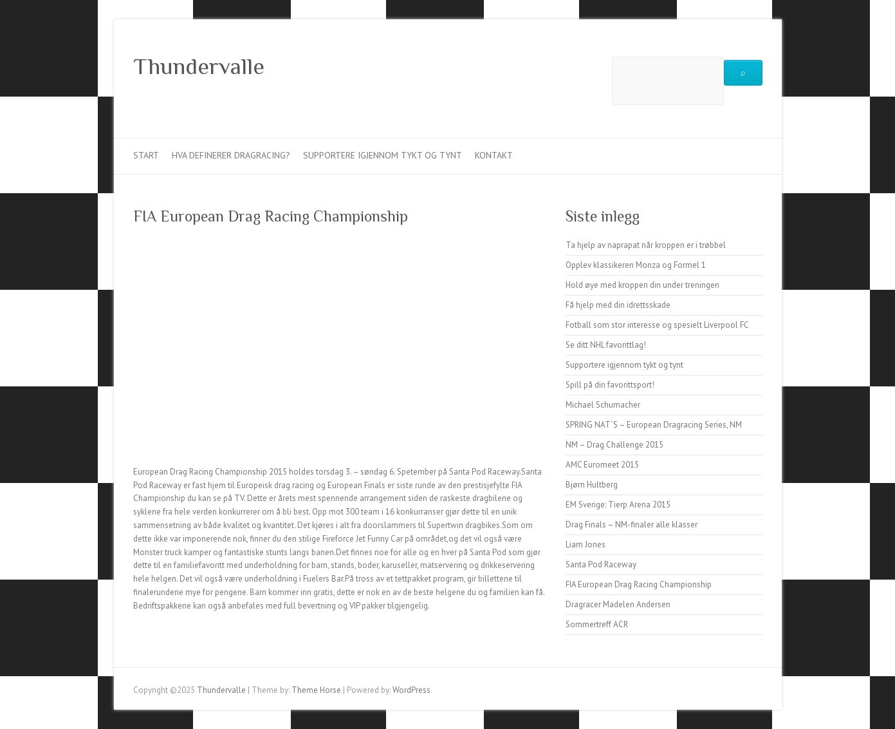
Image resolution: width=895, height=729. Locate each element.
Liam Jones (585, 544)
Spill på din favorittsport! (610, 384)
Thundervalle (198, 66)
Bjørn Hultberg (592, 484)
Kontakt (494, 155)
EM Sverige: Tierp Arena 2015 (618, 504)
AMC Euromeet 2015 (602, 464)
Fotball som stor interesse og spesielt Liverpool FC (657, 324)
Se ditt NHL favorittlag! (606, 344)
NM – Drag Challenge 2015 (614, 444)
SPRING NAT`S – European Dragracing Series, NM (654, 424)
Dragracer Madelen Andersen (618, 604)
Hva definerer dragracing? (231, 155)
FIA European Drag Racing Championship (639, 584)
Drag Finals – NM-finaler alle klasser (631, 524)
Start (146, 155)
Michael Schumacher (603, 404)
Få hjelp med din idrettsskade (618, 304)
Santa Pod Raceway (601, 564)
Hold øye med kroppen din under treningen (642, 284)
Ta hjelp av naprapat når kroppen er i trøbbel (646, 245)
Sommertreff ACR (597, 624)
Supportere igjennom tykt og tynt (382, 155)
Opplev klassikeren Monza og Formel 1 (636, 265)
